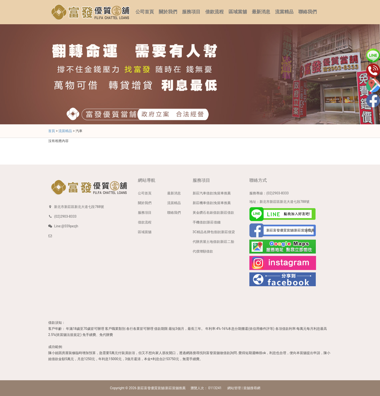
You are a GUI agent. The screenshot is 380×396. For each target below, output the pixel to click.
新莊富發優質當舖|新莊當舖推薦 (161, 388)
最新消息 (261, 12)
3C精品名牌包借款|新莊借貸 (214, 232)
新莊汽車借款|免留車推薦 (212, 193)
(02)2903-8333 (65, 216)
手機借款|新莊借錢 (207, 222)
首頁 (51, 131)
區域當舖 (238, 12)
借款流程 (214, 12)
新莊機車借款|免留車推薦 (212, 203)
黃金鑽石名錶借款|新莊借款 (213, 212)
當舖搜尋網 (251, 388)
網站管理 (234, 388)
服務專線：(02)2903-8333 (269, 193)
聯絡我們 (307, 12)
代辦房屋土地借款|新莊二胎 (213, 242)
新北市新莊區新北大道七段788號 (79, 207)
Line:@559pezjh (66, 226)
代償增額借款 (203, 251)
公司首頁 (144, 12)
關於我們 (168, 12)
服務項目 (191, 12)
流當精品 (284, 12)
